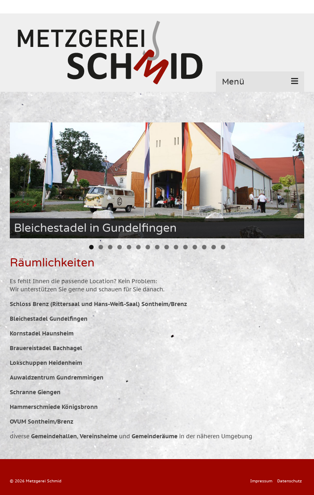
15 (223, 247)
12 (195, 247)
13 (204, 247)
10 (176, 247)
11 (185, 247)
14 (213, 247)
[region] (157, 180)
